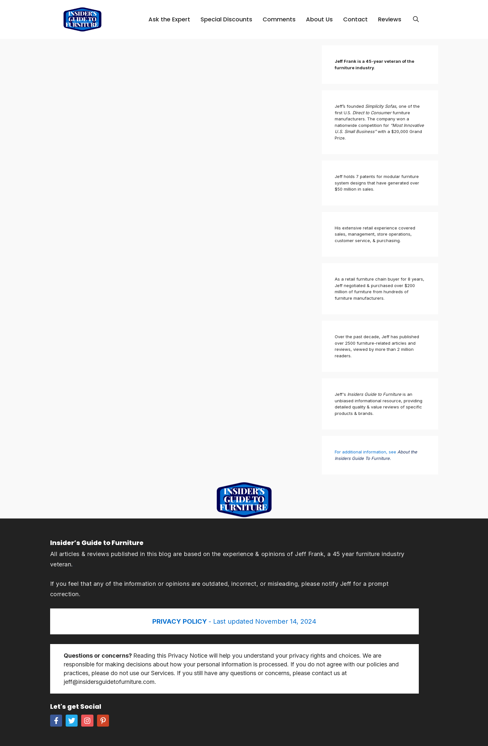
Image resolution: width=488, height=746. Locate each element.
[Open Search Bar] (416, 19)
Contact (355, 19)
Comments (279, 19)
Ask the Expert (169, 19)
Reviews (389, 19)
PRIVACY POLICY (180, 621)
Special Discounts (226, 19)
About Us (319, 19)
